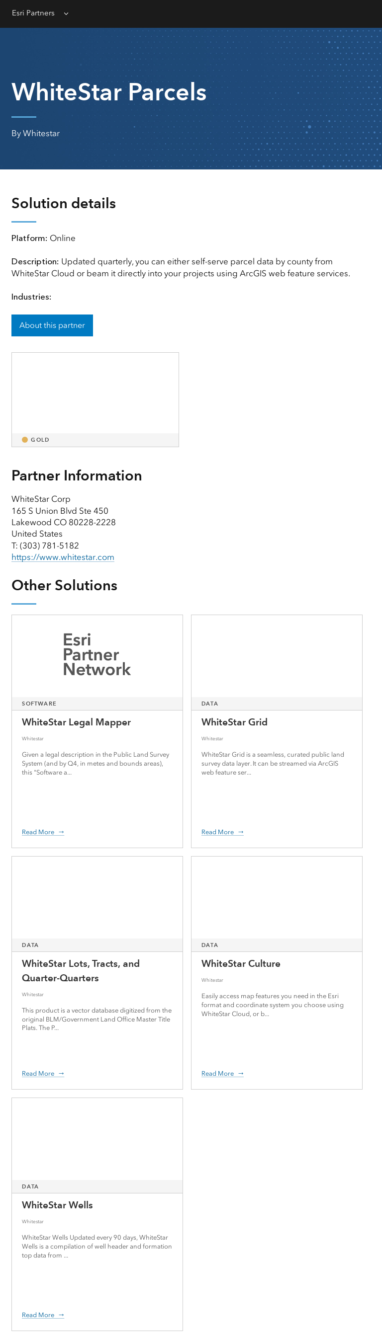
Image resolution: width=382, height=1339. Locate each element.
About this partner (52, 325)
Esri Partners (33, 12)
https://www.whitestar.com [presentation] (62, 557)
